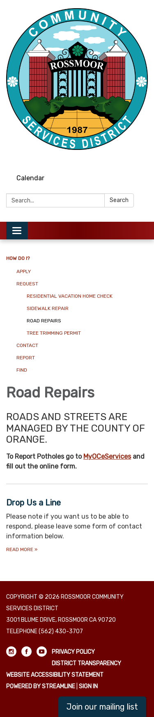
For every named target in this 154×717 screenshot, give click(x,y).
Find (21, 370)
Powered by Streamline (40, 686)
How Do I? (18, 258)
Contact (27, 345)
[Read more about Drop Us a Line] (77, 525)
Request (27, 284)
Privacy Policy (73, 651)
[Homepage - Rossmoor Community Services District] (77, 79)
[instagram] (112, 158)
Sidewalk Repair (48, 308)
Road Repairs (44, 321)
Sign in (88, 686)
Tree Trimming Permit (54, 333)
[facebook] (127, 158)
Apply (23, 271)
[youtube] (143, 158)
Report (25, 358)
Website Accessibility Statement (54, 674)
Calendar (30, 178)
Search (119, 200)
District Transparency (86, 663)
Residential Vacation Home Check (70, 296)
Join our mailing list (102, 707)
